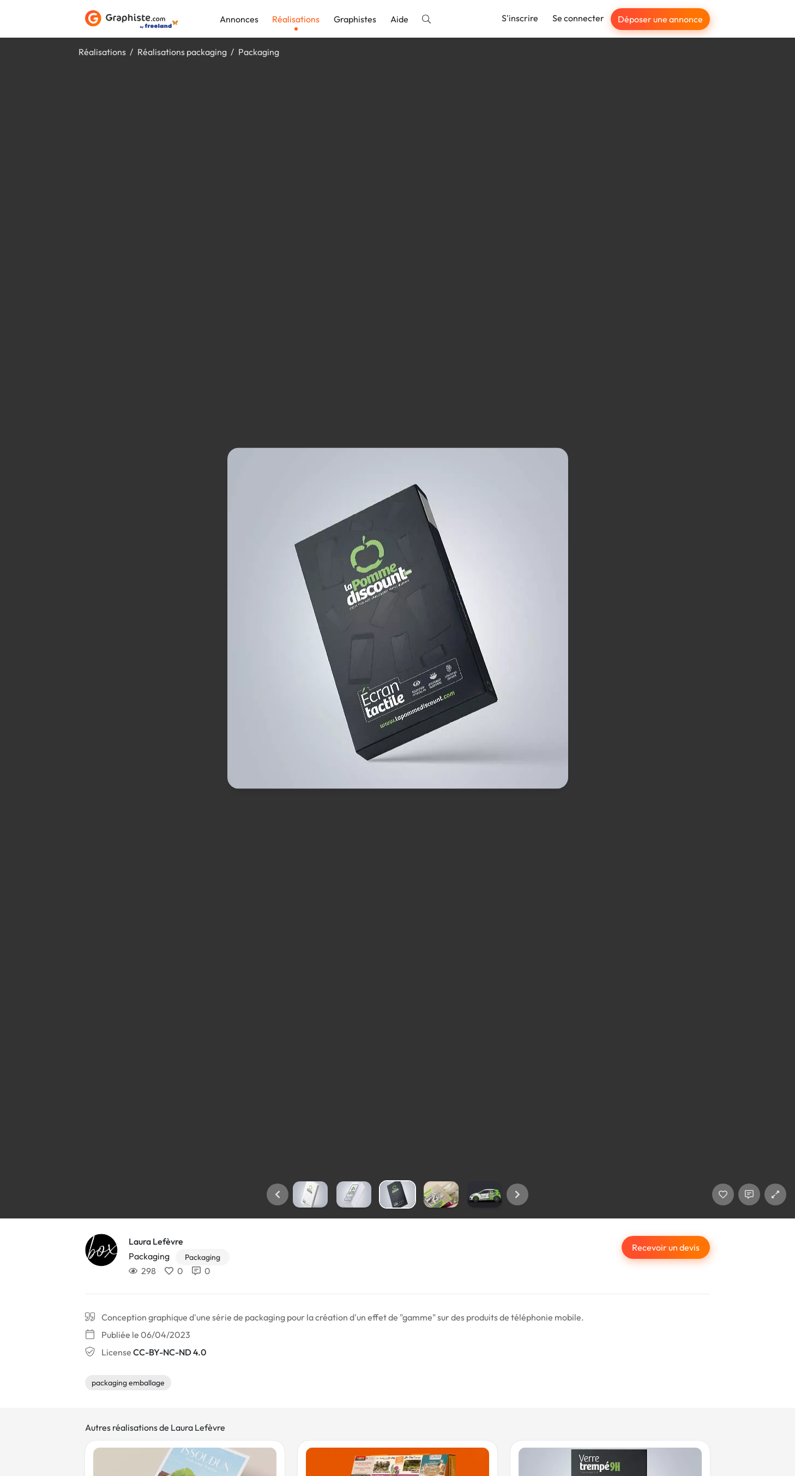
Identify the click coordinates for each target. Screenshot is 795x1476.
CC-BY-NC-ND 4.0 (169, 1352)
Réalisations (296, 19)
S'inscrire (520, 18)
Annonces (239, 19)
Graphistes (355, 19)
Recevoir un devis (666, 1247)
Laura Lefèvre (156, 1241)
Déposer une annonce (660, 19)
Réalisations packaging (182, 51)
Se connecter (578, 18)
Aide (399, 19)
